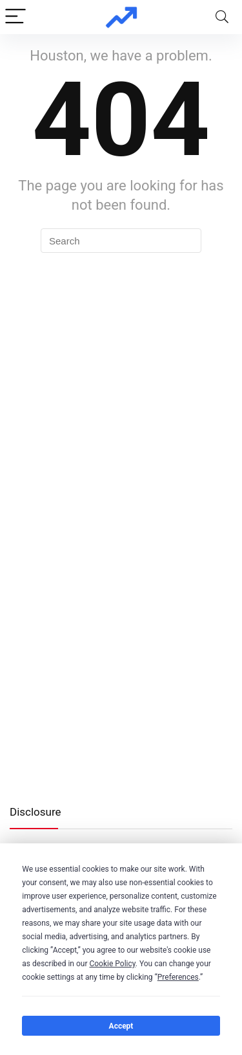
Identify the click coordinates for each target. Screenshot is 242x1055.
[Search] (222, 17)
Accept (121, 1026)
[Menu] (15, 17)
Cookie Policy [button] (112, 963)
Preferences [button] (178, 977)
